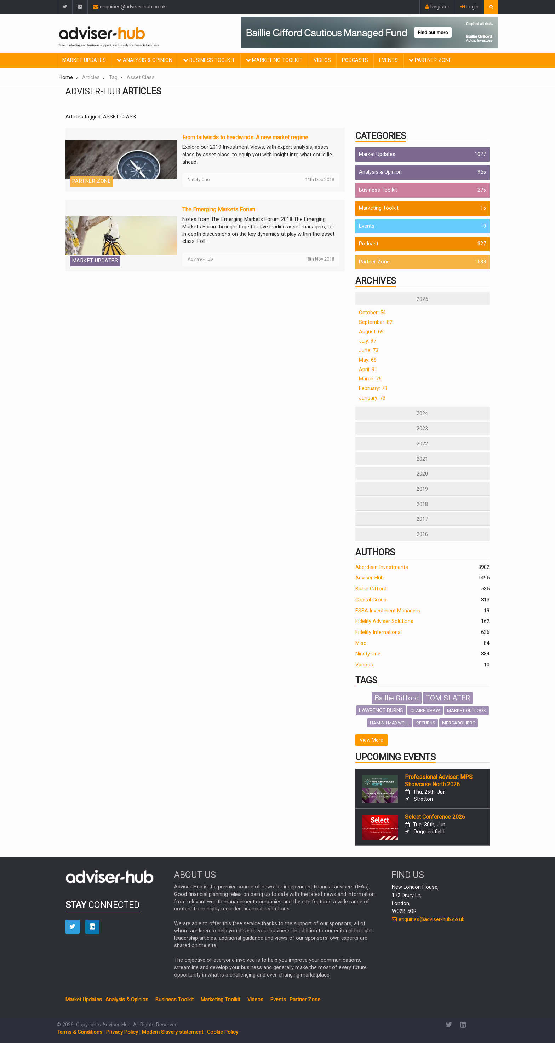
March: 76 (370, 379)
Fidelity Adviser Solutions (384, 621)
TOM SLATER (448, 698)
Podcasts (355, 60)
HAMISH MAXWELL (389, 723)
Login (469, 7)
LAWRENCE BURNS (381, 710)
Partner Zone (430, 60)
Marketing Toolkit (274, 60)
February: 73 (373, 388)
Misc (360, 643)
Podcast (368, 244)
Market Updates (84, 60)
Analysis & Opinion (144, 60)
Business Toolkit (209, 60)
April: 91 (368, 370)
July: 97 (367, 341)
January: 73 (372, 398)
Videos (322, 60)
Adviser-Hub (369, 578)
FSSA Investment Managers (387, 611)
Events (388, 60)
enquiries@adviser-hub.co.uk (129, 7)
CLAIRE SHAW (425, 710)
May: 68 (368, 360)
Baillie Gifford (371, 589)
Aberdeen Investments (381, 567)
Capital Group (371, 600)
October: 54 (372, 313)
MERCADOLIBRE (458, 723)
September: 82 (376, 322)
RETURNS (425, 723)
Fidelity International (378, 632)
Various (364, 665)
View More (371, 740)
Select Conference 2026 (435, 817)
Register (437, 7)
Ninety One (368, 654)
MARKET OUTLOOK (466, 710)
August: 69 (371, 332)
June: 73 (368, 351)
